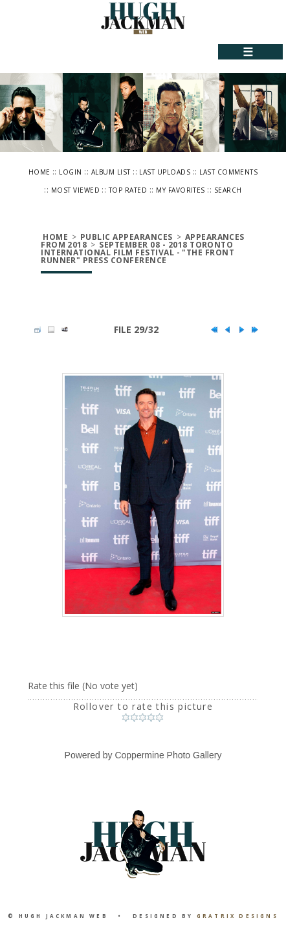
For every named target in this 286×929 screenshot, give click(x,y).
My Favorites (180, 190)
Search (228, 190)
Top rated (128, 190)
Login (70, 171)
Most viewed (75, 190)
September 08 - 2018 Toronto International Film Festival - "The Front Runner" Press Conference (137, 252)
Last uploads (164, 171)
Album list (111, 171)
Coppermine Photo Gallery (168, 755)
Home (39, 171)
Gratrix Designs (237, 915)
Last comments (228, 171)
